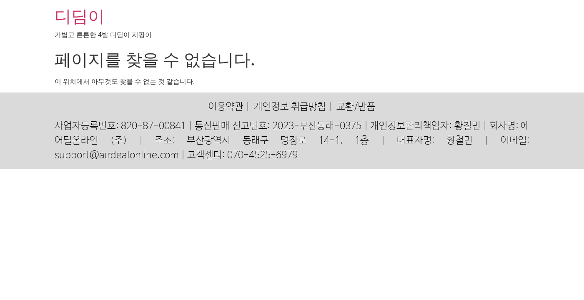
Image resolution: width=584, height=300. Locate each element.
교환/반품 (356, 106)
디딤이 (80, 16)
